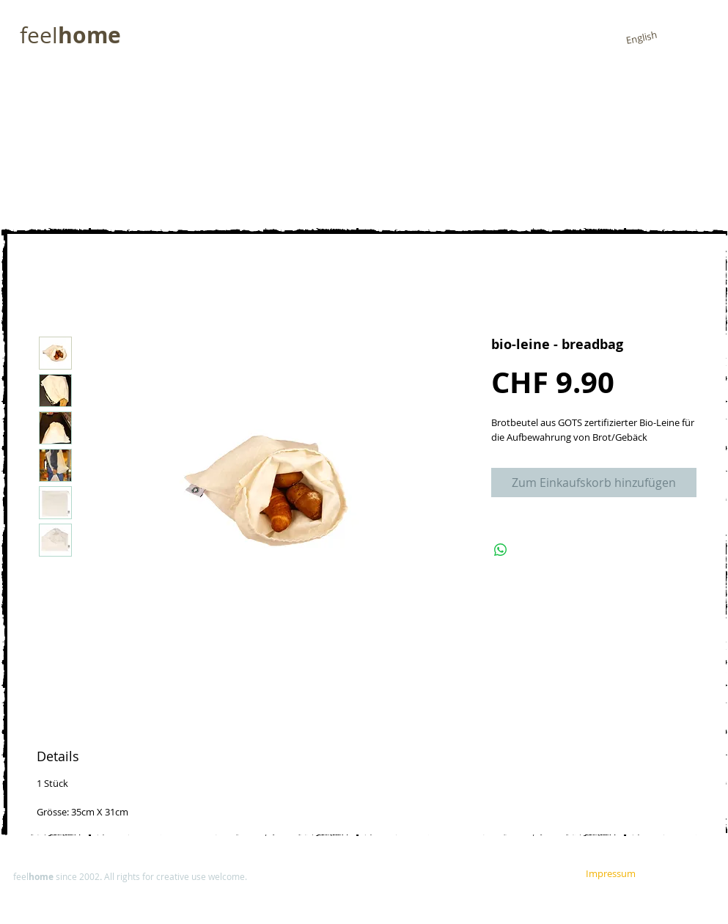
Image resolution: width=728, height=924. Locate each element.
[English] (641, 37)
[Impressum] (469, 876)
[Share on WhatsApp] (501, 550)
